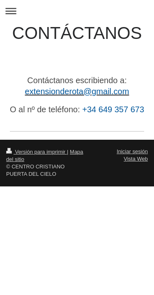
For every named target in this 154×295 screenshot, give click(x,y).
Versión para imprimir (36, 152)
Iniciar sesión (132, 151)
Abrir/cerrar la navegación (77, 11)
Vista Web (136, 159)
